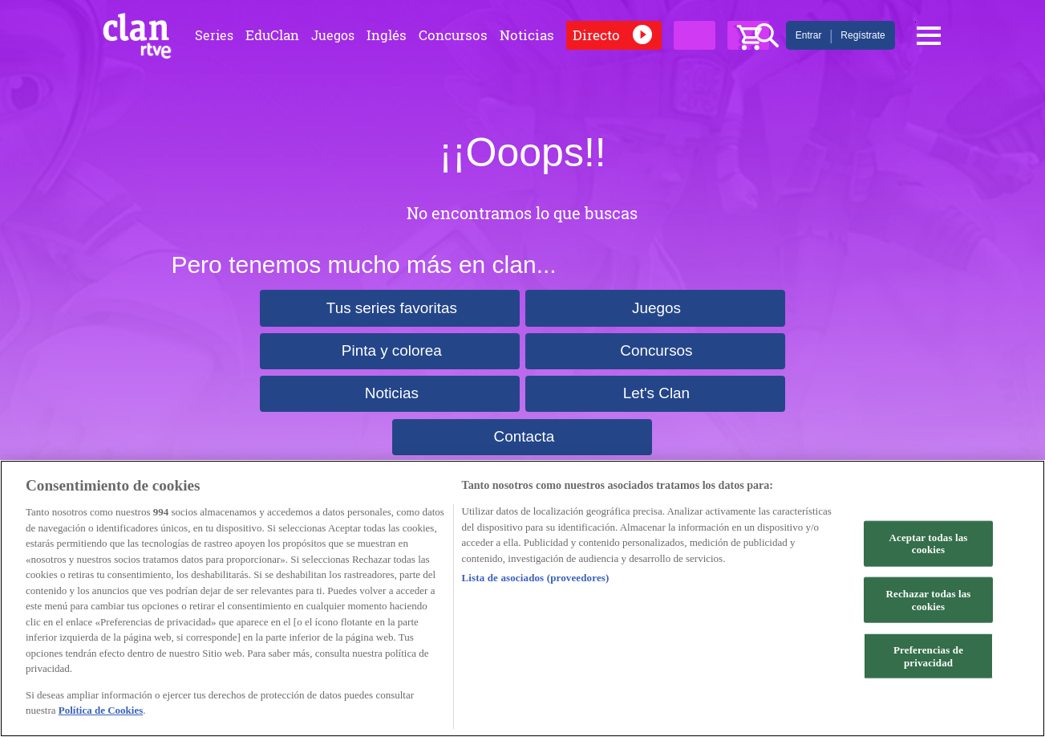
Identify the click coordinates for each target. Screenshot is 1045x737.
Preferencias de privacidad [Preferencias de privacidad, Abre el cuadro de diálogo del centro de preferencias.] (928, 656)
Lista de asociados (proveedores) (536, 578)
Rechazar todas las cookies (927, 600)
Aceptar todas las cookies (928, 543)
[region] (522, 598)
